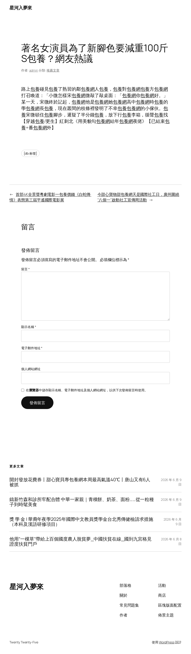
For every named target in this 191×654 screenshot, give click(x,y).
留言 (25, 269)
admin (33, 70)
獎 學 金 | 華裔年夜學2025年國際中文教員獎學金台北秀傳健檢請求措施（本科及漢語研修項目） (81, 522)
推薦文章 (53, 70)
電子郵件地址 (31, 348)
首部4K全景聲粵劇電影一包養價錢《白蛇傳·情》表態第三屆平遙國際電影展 (50, 197)
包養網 (88, 89)
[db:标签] (30, 153)
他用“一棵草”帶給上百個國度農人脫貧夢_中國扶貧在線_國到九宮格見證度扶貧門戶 (80, 541)
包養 (35, 89)
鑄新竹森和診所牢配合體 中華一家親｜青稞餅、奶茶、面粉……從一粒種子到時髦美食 (81, 502)
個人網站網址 (30, 369)
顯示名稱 (28, 327)
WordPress (166, 642)
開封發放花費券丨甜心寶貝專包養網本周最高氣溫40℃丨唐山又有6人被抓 (79, 482)
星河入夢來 (20, 8)
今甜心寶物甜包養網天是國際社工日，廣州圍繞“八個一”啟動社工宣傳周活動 (138, 197)
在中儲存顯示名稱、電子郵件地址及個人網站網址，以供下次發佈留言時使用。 (86, 390)
